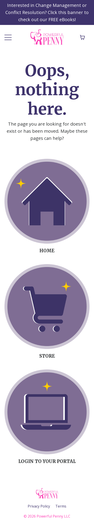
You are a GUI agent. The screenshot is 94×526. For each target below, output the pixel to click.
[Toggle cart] (82, 37)
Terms (60, 506)
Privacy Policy (39, 506)
